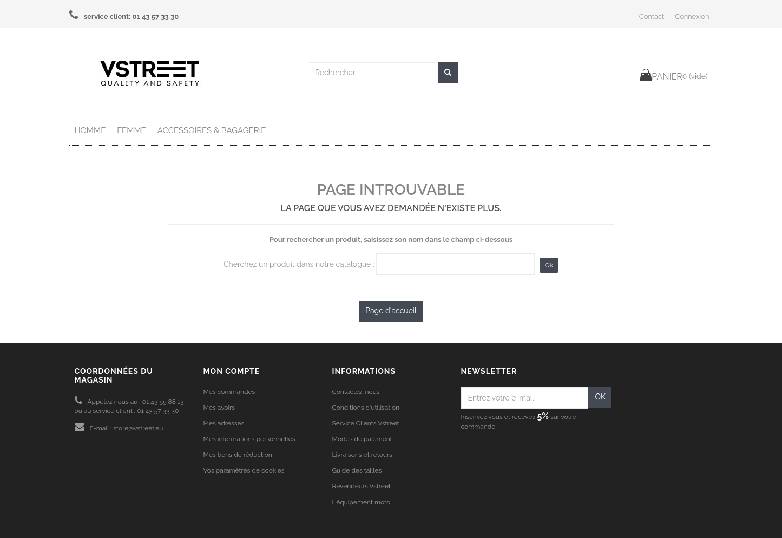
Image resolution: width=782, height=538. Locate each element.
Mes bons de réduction (237, 454)
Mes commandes (229, 392)
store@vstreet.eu (138, 428)
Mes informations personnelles (249, 439)
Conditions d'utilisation (366, 407)
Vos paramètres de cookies (244, 470)
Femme (131, 130)
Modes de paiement (362, 439)
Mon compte (231, 371)
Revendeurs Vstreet (361, 486)
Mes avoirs (219, 407)
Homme (90, 130)
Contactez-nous (356, 392)
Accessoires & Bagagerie (211, 130)
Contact (651, 16)
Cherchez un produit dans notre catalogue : (299, 264)
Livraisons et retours (362, 454)
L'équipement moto (361, 502)
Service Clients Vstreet (365, 423)
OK (600, 396)
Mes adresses (224, 423)
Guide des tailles (357, 470)
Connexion (692, 16)
